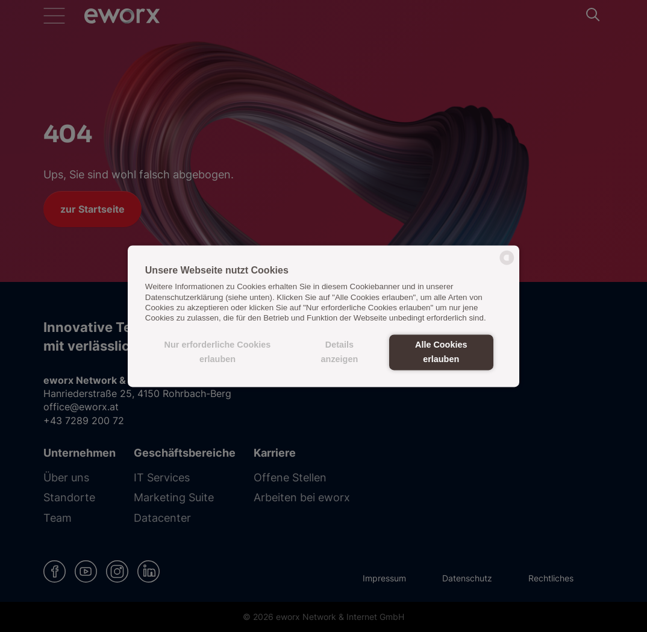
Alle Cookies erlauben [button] (441, 352)
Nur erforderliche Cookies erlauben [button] (217, 352)
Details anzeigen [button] (339, 352)
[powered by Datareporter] (507, 263)
